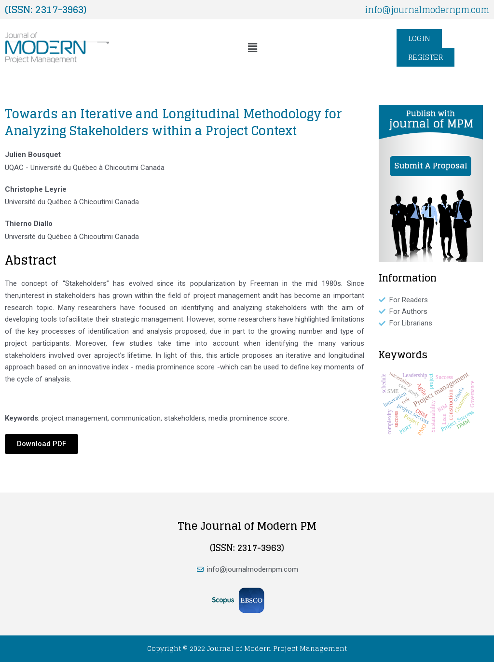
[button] (253, 48)
